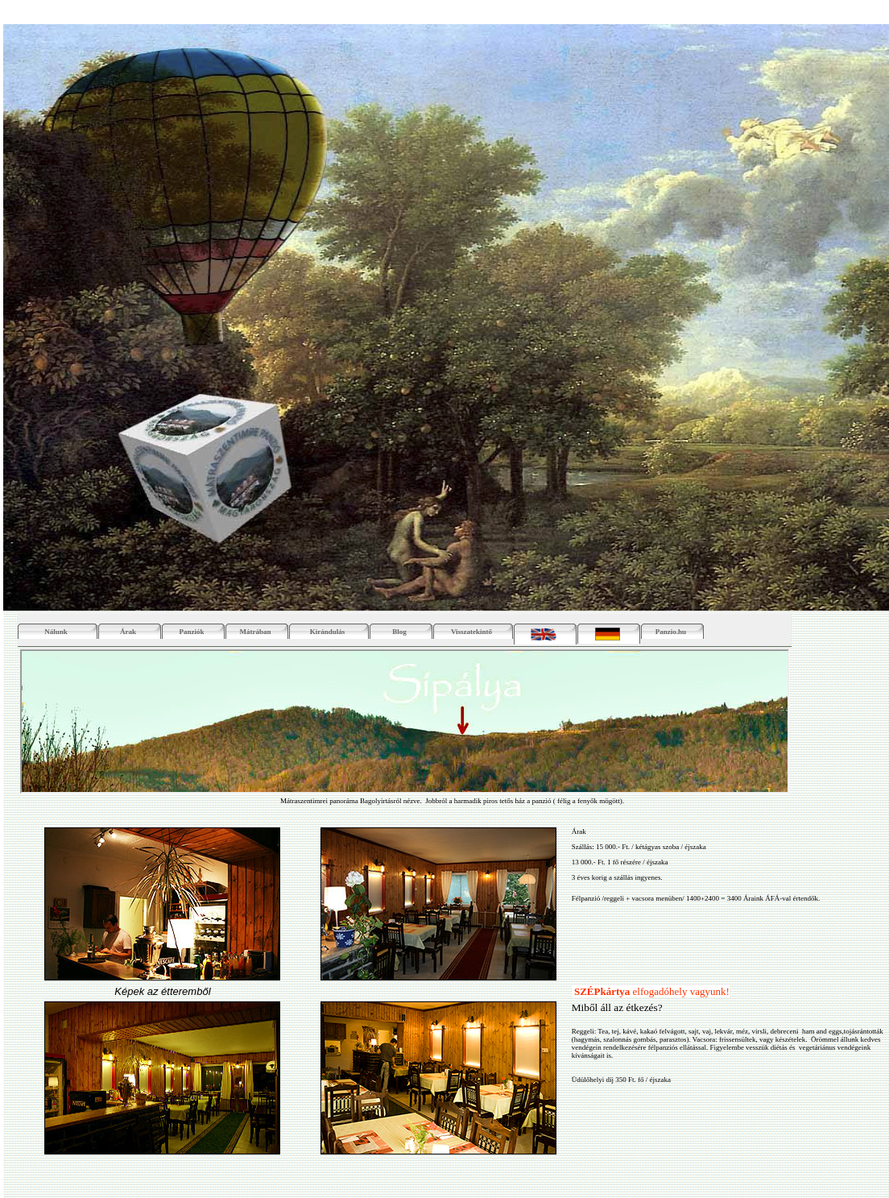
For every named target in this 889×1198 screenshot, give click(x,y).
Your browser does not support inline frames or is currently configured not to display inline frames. (404, 721)
